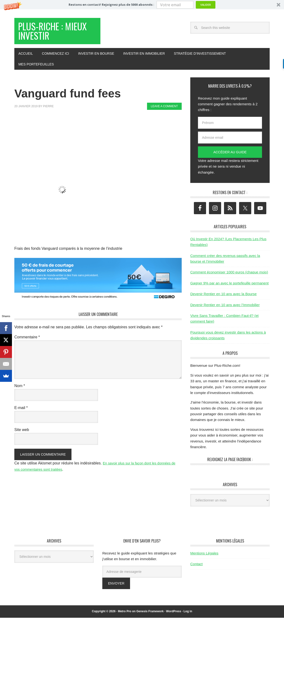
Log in (188, 615)
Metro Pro (124, 615)
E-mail (21, 411)
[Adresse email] (230, 141)
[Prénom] (230, 126)
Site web (21, 433)
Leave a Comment (164, 110)
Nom (19, 389)
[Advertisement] (101, 131)
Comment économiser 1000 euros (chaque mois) (229, 276)
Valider (205, 4)
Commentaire (27, 341)
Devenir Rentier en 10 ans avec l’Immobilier (225, 308)
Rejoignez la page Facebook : (230, 463)
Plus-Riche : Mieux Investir (51, 33)
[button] (142, 4)
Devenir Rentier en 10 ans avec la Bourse (223, 298)
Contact (196, 567)
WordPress (173, 615)
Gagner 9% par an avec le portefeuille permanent (229, 287)
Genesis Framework (150, 615)
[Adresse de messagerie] (142, 575)
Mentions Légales (204, 557)
